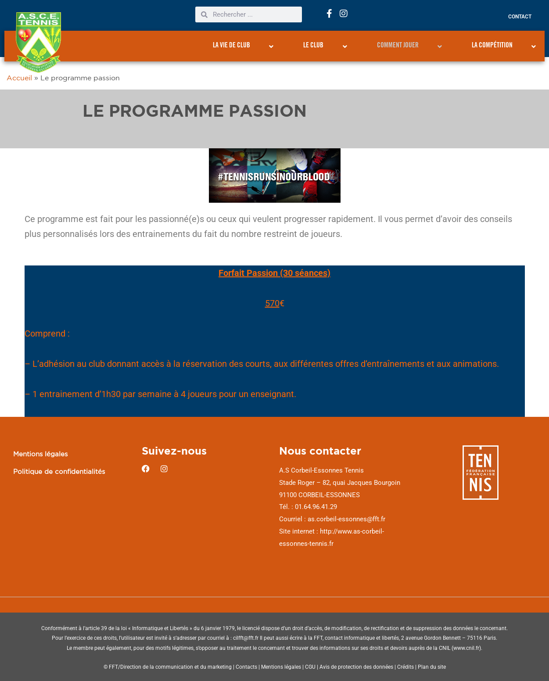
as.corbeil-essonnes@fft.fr (346, 519)
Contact (519, 17)
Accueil (19, 78)
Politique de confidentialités (59, 471)
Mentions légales (40, 454)
